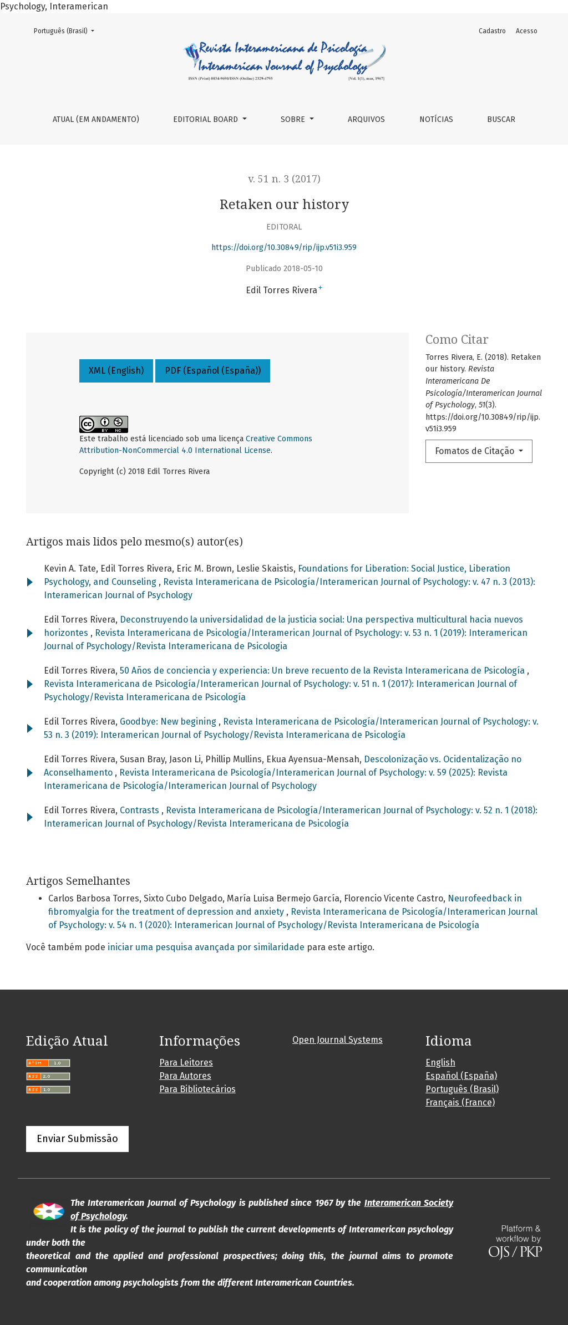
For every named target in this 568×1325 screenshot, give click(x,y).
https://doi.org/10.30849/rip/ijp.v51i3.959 (284, 247)
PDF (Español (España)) (213, 370)
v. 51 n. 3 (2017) (284, 179)
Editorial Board (206, 119)
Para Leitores (186, 1062)
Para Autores (185, 1076)
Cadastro (492, 31)
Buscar (501, 119)
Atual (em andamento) (96, 119)
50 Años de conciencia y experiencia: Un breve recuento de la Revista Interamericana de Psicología (323, 670)
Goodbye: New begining (169, 721)
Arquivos (366, 119)
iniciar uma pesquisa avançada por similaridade (206, 947)
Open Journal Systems (337, 1039)
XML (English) (116, 370)
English (440, 1062)
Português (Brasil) (67, 30)
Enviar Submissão (77, 1139)
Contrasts (140, 810)
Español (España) (461, 1076)
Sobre (294, 119)
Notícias (436, 119)
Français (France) (460, 1102)
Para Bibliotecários (197, 1089)
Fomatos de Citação (475, 451)
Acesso (526, 31)
